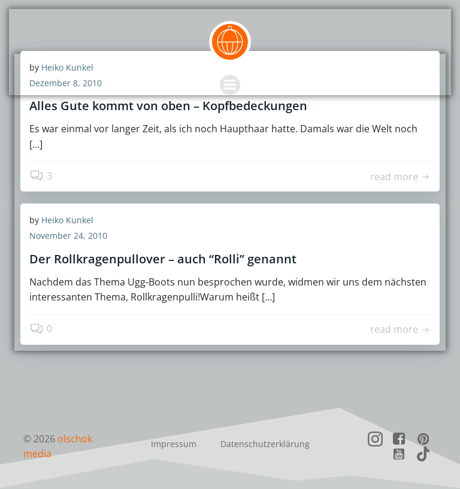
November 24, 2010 (68, 235)
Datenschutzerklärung (265, 443)
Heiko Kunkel (67, 220)
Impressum (173, 443)
